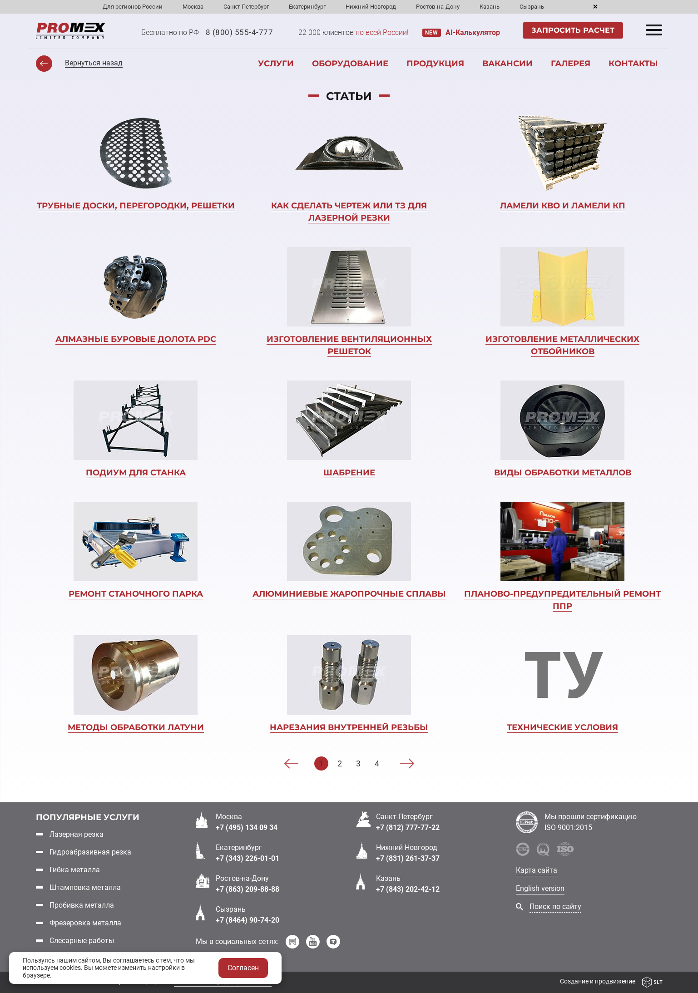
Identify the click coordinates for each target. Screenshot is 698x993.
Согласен (243, 967)
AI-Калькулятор (473, 32)
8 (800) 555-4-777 (239, 32)
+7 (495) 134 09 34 (246, 827)
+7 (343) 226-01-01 (247, 858)
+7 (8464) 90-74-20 (247, 919)
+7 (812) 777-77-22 (408, 827)
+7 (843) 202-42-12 (408, 888)
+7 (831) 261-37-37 (408, 858)
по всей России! (382, 32)
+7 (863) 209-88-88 (247, 888)
